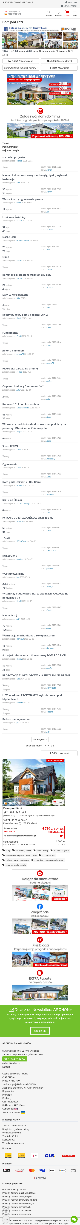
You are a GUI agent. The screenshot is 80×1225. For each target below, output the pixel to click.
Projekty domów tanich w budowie (19, 1193)
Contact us (10, 1108)
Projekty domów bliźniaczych (16, 1207)
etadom (49, 712)
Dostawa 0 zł (8, 1139)
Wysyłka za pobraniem (13, 1143)
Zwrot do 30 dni (10, 1136)
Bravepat (50, 648)
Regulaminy (8, 1091)
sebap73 (50, 363)
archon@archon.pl (11, 1063)
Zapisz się (40, 1030)
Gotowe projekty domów (14, 1189)
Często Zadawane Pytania (15, 1073)
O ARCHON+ (8, 1077)
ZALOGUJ (71, 2)
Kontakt (6, 1067)
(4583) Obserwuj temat (59, 61)
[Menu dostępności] (6, 1211)
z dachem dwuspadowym (17, 860)
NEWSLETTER (69, 6)
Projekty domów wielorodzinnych (18, 1203)
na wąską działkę (23, 850)
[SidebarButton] (5, 1219)
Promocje (7, 1095)
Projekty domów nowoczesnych (17, 1210)
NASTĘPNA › (39, 739)
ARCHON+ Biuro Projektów (16, 1043)
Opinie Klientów (10, 1101)
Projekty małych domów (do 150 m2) (20, 1200)
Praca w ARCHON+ (12, 1080)
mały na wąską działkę (16, 865)
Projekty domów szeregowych (16, 1196)
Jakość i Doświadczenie (14, 1125)
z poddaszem (48, 855)
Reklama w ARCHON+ (13, 1105)
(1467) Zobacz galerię (21, 61)
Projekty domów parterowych (16, 1214)
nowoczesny (42, 850)
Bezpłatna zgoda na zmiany (15, 1129)
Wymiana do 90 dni (11, 1132)
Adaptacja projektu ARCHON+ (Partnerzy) (22, 1088)
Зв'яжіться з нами (13, 1112)
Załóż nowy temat (59, 68)
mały (8, 850)
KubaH (49, 270)
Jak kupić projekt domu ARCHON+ (19, 1084)
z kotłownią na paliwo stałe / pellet (21, 855)
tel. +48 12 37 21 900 (14, 1059)
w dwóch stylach (61, 850)
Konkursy (6, 1098)
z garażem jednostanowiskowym (49, 860)
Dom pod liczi (12, 808)
